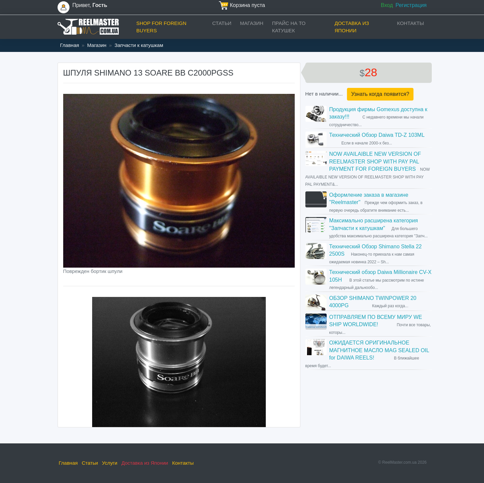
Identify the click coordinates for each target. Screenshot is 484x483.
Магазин (251, 23)
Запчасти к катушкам (138, 45)
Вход (387, 5)
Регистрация (411, 5)
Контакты (410, 23)
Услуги (109, 463)
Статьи (222, 23)
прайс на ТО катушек (289, 27)
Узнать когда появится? (380, 94)
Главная (69, 45)
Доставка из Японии (352, 27)
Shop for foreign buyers (161, 27)
